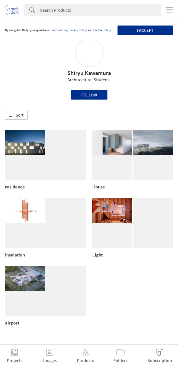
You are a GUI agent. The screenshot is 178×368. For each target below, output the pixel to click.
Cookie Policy (102, 30)
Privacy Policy (77, 30)
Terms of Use (59, 30)
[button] (16, 115)
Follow (89, 95)
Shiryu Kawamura (89, 73)
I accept (145, 30)
